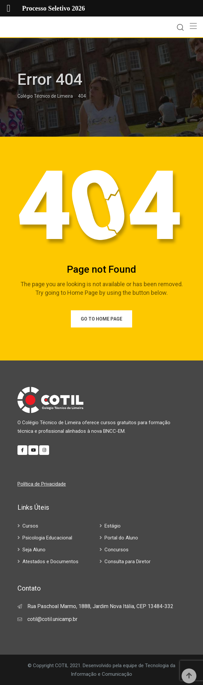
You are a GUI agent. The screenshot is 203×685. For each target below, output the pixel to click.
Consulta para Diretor (127, 562)
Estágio (112, 526)
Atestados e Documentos (50, 562)
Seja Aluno (33, 550)
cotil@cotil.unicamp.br (52, 619)
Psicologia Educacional (47, 538)
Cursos (30, 526)
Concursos (116, 550)
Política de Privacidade (41, 484)
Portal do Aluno (121, 538)
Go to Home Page (101, 319)
